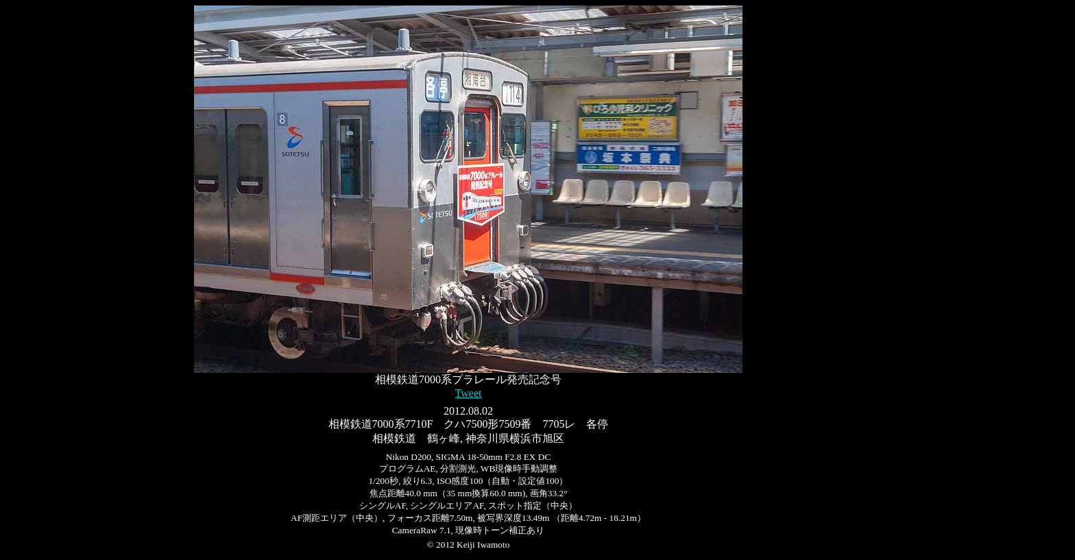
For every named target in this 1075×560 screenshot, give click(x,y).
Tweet (468, 393)
